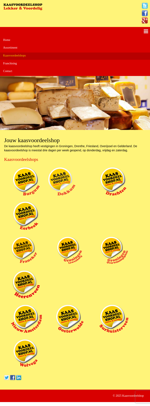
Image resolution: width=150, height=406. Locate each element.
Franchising (10, 63)
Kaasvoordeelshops (14, 55)
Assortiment (10, 47)
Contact (7, 71)
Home (6, 40)
